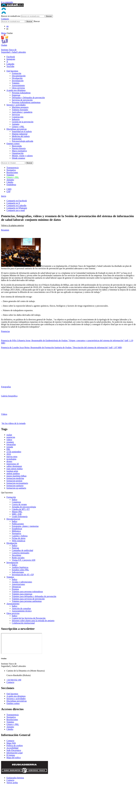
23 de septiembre (13, 452)
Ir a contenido (7, 2)
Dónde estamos (18, 158)
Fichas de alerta (18, 538)
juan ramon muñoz (14, 468)
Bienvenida (17, 146)
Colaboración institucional (23, 623)
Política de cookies (14, 745)
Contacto (5, 19)
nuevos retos (11, 456)
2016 (8, 454)
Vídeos (4, 414)
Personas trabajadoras (21, 93)
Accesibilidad (12, 748)
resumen (10, 442)
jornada (9, 447)
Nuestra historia (19, 148)
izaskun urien (12, 471)
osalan (9, 435)
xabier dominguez (14, 466)
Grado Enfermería (19, 516)
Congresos (16, 502)
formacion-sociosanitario (17, 483)
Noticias (15, 548)
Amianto (15, 124)
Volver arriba (12, 782)
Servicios (16, 114)
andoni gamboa (13, 473)
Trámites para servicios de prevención (28, 599)
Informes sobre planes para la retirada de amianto (33, 620)
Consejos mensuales (20, 553)
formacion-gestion (14, 481)
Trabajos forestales (20, 110)
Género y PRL (18, 126)
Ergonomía (16, 139)
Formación (16, 73)
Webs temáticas (18, 541)
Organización (17, 153)
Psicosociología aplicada (22, 141)
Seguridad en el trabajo (22, 131)
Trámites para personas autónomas (27, 601)
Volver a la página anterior (12, 225)
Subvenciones (18, 572)
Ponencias (5, 331)
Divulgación (17, 78)
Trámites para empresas (22, 594)
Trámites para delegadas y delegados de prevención (34, 596)
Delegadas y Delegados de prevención (28, 97)
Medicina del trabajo (21, 136)
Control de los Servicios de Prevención (28, 618)
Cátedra (9, 182)
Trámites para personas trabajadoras (27, 591)
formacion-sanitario (14, 485)
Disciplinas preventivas (16, 129)
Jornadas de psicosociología (24, 507)
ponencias (10, 437)
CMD (8, 189)
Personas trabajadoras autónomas (26, 102)
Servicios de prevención (22, 100)
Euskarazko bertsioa (15, 778)
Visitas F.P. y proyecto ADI (23, 560)
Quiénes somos (13, 143)
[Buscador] (13, 21)
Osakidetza (11, 184)
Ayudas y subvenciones (22, 582)
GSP (8, 191)
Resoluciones (12, 172)
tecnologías (11, 459)
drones (9, 461)
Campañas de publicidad (22, 550)
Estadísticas (17, 528)
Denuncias (16, 587)
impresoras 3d (12, 464)
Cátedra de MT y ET (21, 509)
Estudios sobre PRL (20, 570)
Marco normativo (19, 151)
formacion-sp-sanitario (16, 488)
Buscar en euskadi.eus (10, 16)
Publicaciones (18, 524)
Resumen (5, 230)
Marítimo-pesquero (20, 107)
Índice (14, 499)
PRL (8, 449)
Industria (16, 119)
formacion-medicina (15, 478)
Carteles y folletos (19, 536)
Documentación (18, 76)
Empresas (16, 95)
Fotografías (6, 387)
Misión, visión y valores (22, 155)
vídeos (9, 439)
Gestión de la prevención (22, 122)
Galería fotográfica (9, 396)
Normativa (11, 170)
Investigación (17, 80)
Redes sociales (18, 557)
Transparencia (12, 167)
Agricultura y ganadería (22, 112)
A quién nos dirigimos (16, 90)
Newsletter (16, 555)
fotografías (11, 444)
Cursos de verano (19, 504)
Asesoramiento (18, 85)
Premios (15, 589)
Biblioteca (16, 531)
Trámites (15, 83)
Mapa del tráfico (13, 757)
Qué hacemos (12, 71)
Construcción (17, 117)
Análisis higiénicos (20, 567)
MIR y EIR (17, 514)
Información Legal (14, 753)
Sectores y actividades (16, 105)
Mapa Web (11, 743)
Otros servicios (18, 88)
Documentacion (13, 519)
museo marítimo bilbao (16, 476)
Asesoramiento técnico (22, 611)
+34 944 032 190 (13, 680)
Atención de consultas (21, 608)
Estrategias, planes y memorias (25, 526)
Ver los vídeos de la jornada (13, 423)
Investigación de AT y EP (23, 574)
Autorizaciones (18, 584)
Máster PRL (17, 512)
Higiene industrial (19, 134)
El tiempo (10, 755)
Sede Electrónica (13, 750)
